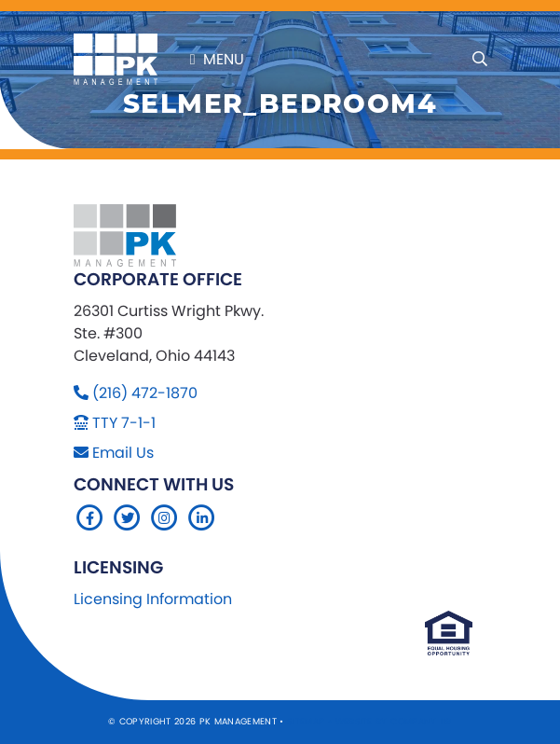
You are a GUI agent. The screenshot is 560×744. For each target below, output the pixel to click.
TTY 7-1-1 (124, 423)
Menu (217, 59)
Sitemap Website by (338, 721)
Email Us (123, 452)
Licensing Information (153, 599)
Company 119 (421, 721)
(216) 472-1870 (145, 393)
